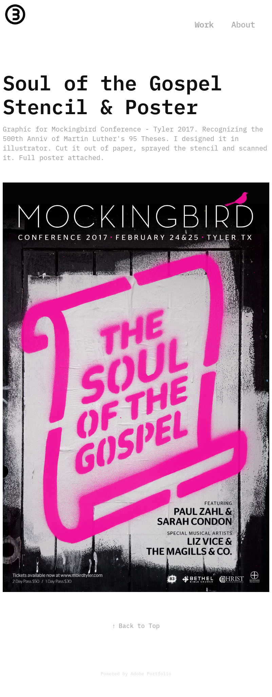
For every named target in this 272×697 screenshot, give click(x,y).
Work (204, 24)
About (243, 24)
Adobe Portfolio (151, 673)
